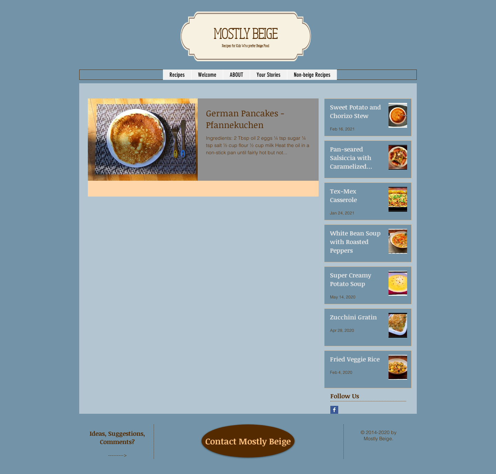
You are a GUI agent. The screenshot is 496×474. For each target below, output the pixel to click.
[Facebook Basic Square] (334, 410)
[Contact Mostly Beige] (248, 440)
